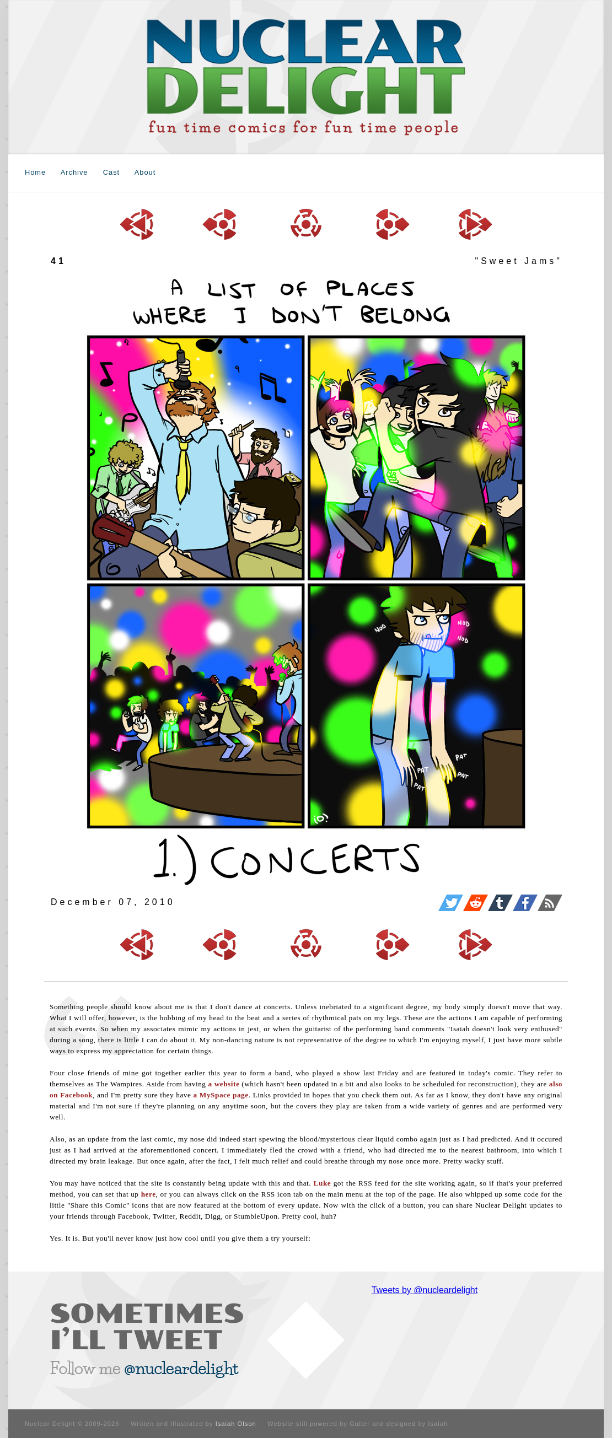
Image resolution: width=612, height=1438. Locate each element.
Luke (322, 1183)
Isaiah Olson (236, 1423)
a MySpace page (221, 1095)
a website (223, 1084)
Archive (74, 172)
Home (35, 172)
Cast (111, 172)
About (145, 172)
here (148, 1194)
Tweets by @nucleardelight (424, 1290)
